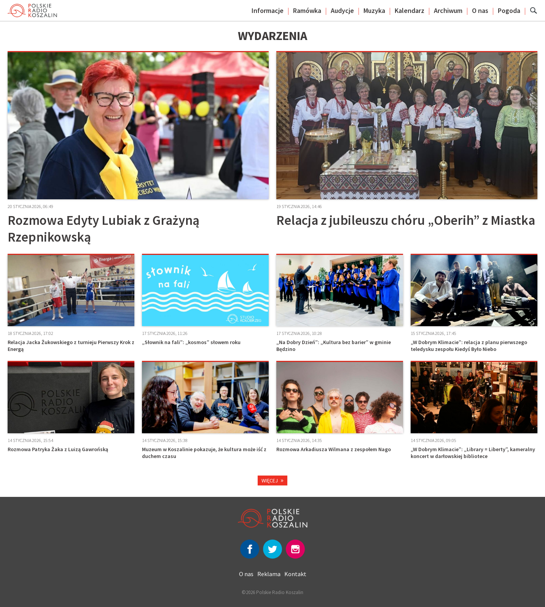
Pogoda (509, 10)
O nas (480, 10)
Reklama (268, 574)
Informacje (268, 10)
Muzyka (374, 10)
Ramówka (307, 10)
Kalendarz (409, 10)
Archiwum (448, 10)
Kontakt (295, 574)
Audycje (342, 10)
